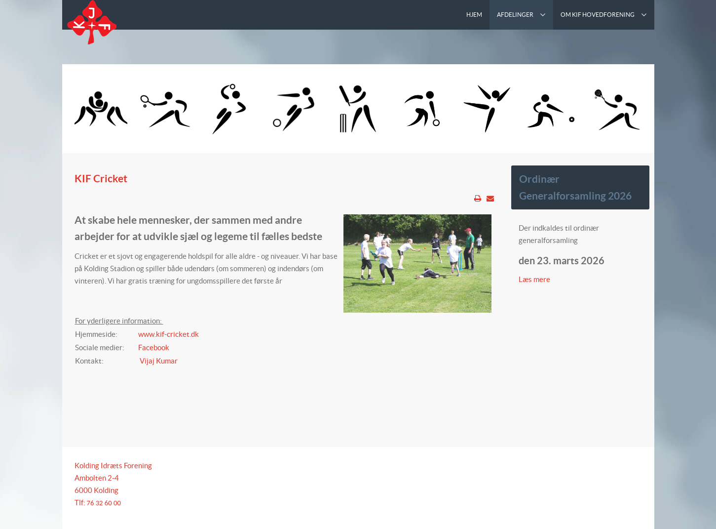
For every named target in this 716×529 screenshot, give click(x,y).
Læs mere (535, 279)
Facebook (153, 347)
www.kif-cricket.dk (168, 334)
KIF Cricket (101, 178)
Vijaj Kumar (158, 361)
